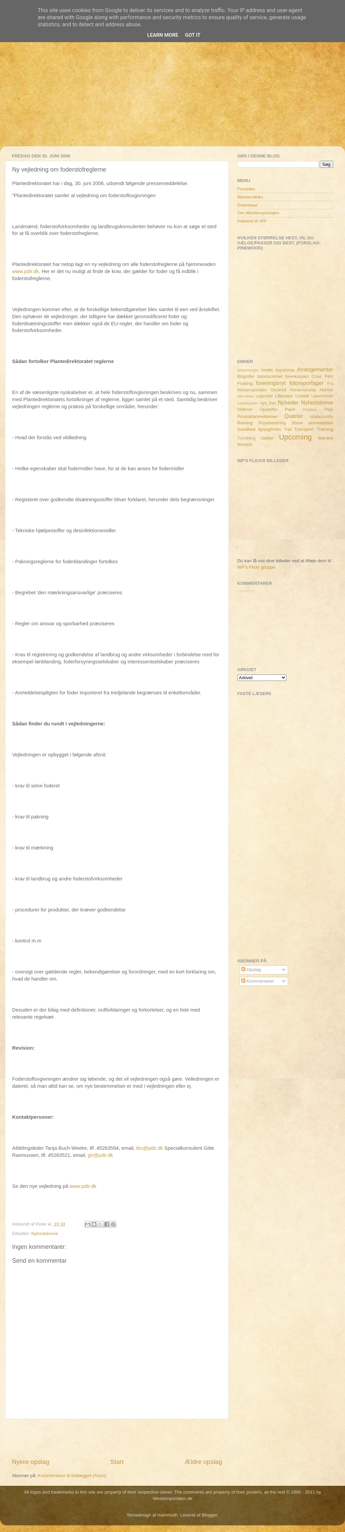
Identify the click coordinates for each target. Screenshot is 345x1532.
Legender (264, 396)
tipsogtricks (269, 429)
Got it (192, 35)
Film (329, 376)
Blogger (209, 1515)
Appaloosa (284, 370)
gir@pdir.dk (100, 1155)
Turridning (246, 438)
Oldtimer (245, 409)
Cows (317, 376)
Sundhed (246, 429)
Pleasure (310, 410)
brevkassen (297, 376)
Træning (324, 429)
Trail (287, 429)
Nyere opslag (30, 1461)
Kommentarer (257, 981)
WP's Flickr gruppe (256, 567)
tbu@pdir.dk (149, 1148)
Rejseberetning (272, 423)
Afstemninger (248, 370)
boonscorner (270, 376)
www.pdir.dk (25, 271)
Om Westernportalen (258, 212)
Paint (290, 409)
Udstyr (267, 438)
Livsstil (302, 395)
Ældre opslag (203, 1461)
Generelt (278, 390)
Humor (327, 389)
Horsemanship (303, 390)
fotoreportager (306, 383)
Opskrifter (269, 409)
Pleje (328, 409)
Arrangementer (315, 369)
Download (247, 205)
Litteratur (284, 395)
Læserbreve (322, 396)
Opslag (251, 969)
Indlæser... (247, 590)
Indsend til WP (251, 220)
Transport (304, 429)
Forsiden (246, 188)
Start (117, 1461)
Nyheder (288, 402)
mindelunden (247, 403)
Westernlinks (250, 197)
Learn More (162, 35)
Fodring (245, 383)
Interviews (245, 396)
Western (244, 444)
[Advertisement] (172, 99)
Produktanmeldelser (257, 416)
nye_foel (268, 403)
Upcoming (295, 437)
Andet (267, 369)
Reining (245, 422)
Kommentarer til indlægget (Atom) (72, 1475)
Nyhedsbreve (44, 1233)
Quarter (293, 416)
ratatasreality (321, 416)
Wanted (325, 438)
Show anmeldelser (312, 422)
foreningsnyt (271, 383)
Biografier (246, 376)
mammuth (167, 1515)
